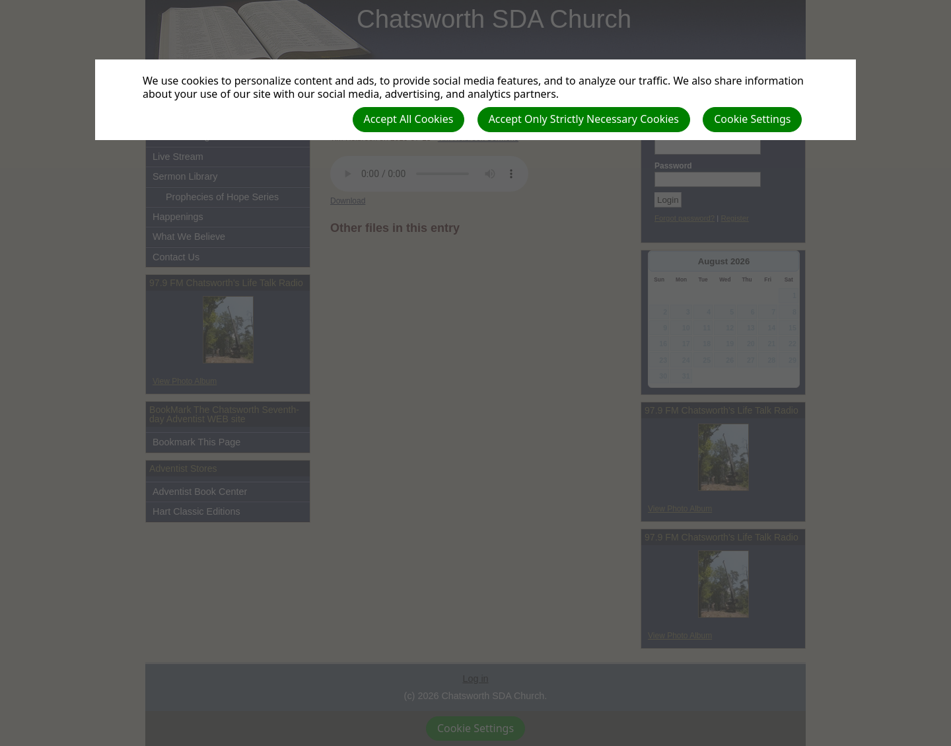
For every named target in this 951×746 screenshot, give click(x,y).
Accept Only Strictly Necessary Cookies (584, 119)
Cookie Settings (752, 119)
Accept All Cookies (409, 119)
